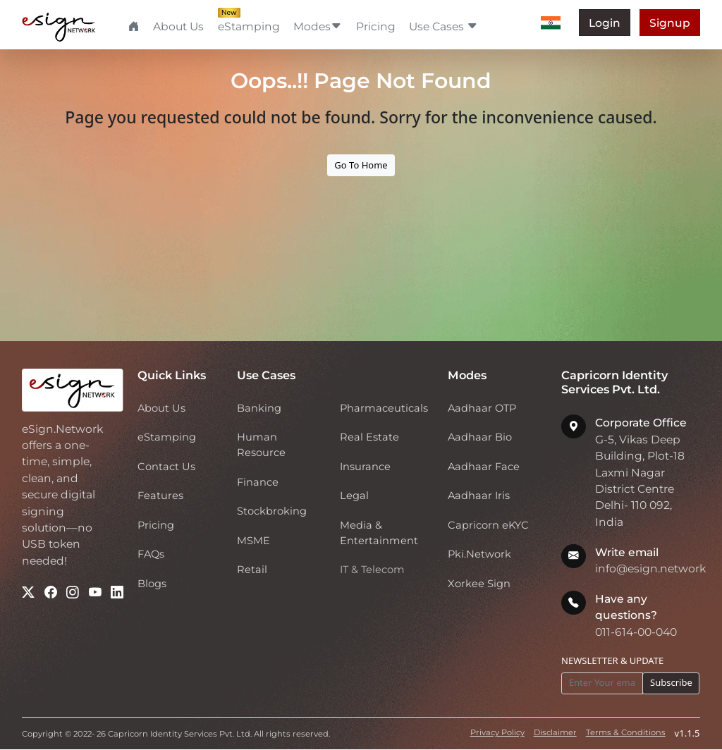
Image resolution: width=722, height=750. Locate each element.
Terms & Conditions (626, 732)
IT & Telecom (372, 569)
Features (160, 495)
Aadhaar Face (484, 466)
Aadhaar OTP (482, 408)
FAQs (150, 554)
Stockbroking (272, 511)
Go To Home (360, 165)
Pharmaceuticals (384, 408)
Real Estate (369, 437)
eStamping (249, 25)
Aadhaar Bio (480, 437)
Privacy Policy (497, 732)
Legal (354, 495)
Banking (259, 408)
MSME (253, 540)
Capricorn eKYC (488, 525)
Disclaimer (555, 732)
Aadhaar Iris (479, 495)
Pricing (376, 26)
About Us (178, 26)
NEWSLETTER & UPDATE (612, 660)
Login (604, 23)
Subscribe (671, 682)
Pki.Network (479, 554)
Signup (669, 23)
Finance (258, 482)
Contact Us (166, 466)
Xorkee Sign (479, 583)
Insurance (365, 466)
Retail (252, 569)
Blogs (151, 583)
